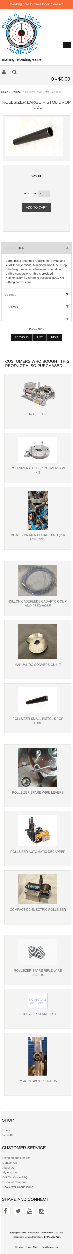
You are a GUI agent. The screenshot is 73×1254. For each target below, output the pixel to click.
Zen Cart (59, 1232)
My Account (9, 1172)
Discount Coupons (14, 1182)
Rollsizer (16, 91)
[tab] (36, 317)
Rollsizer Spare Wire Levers (38, 792)
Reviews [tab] (36, 307)
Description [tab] (36, 248)
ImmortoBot (33, 1232)
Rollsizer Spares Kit (37, 1014)
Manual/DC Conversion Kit (37, 664)
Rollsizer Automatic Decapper (37, 851)
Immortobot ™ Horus (38, 1081)
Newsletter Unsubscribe (17, 1187)
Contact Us (9, 1162)
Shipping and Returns (16, 1157)
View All (7, 1135)
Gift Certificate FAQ (14, 1177)
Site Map (18, 1247)
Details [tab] (36, 294)
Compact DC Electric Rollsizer (38, 909)
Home (4, 91)
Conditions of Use (50, 1247)
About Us (8, 1167)
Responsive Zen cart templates (28, 1237)
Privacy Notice (32, 1247)
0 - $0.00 (60, 79)
